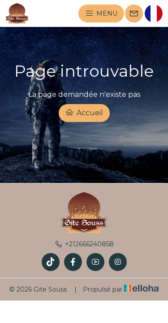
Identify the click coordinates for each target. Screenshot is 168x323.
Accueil (84, 112)
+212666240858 (84, 244)
